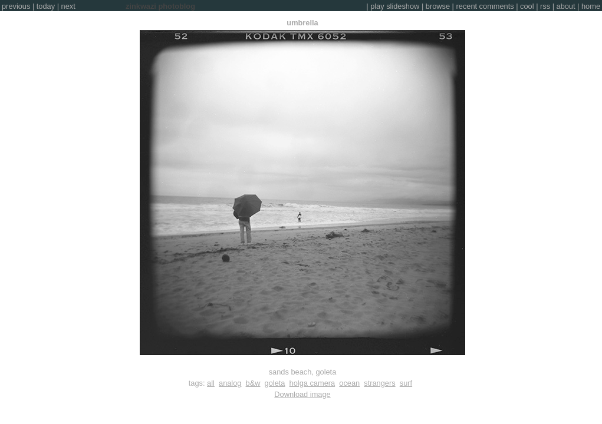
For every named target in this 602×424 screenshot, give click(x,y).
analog (230, 383)
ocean (349, 383)
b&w (253, 383)
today (46, 6)
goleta (275, 383)
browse (438, 6)
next (68, 6)
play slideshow (394, 6)
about (566, 6)
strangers (379, 383)
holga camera (312, 383)
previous (16, 6)
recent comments (485, 6)
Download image (302, 394)
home (590, 6)
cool (527, 6)
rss (545, 6)
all (211, 383)
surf (406, 383)
